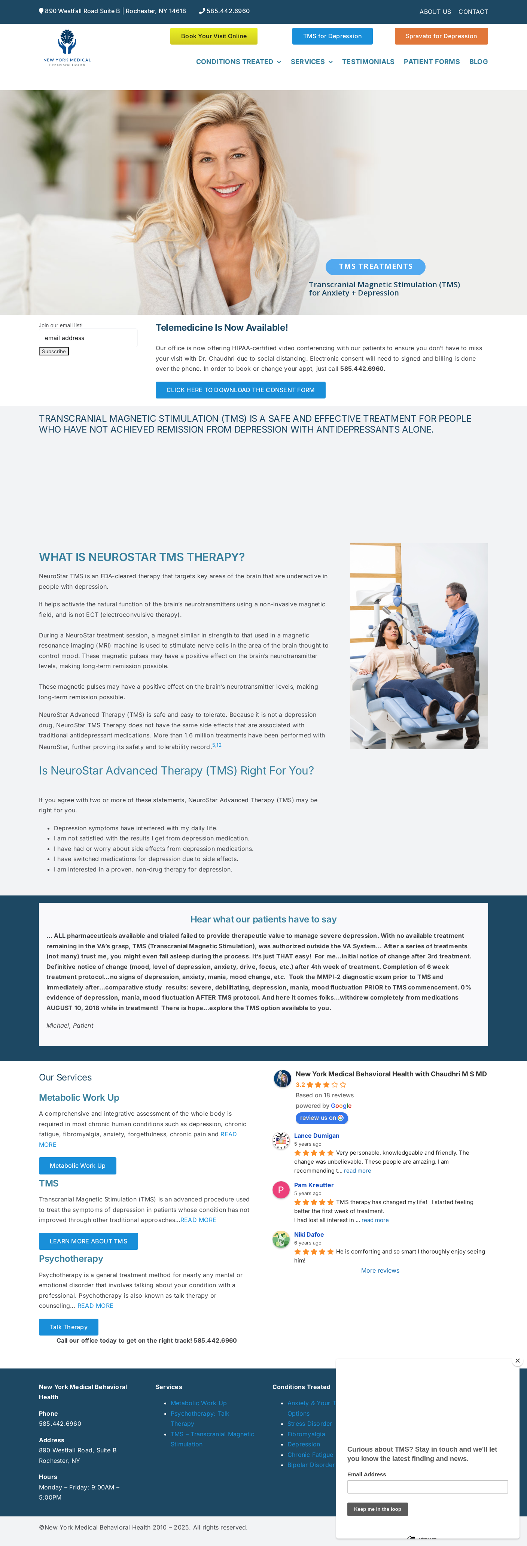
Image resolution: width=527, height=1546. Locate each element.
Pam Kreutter (314, 1185)
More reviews (380, 1270)
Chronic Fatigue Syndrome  (327, 1454)
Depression (303, 1444)
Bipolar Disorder (311, 1464)
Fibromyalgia (306, 1434)
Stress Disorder (309, 1423)
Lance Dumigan (316, 1135)
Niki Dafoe (309, 1234)
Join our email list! (61, 325)
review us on (322, 1117)
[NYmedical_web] (67, 30)
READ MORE (198, 1220)
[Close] (517, 1360)
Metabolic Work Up (199, 1403)
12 (218, 745)
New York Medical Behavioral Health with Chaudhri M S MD (391, 1074)
